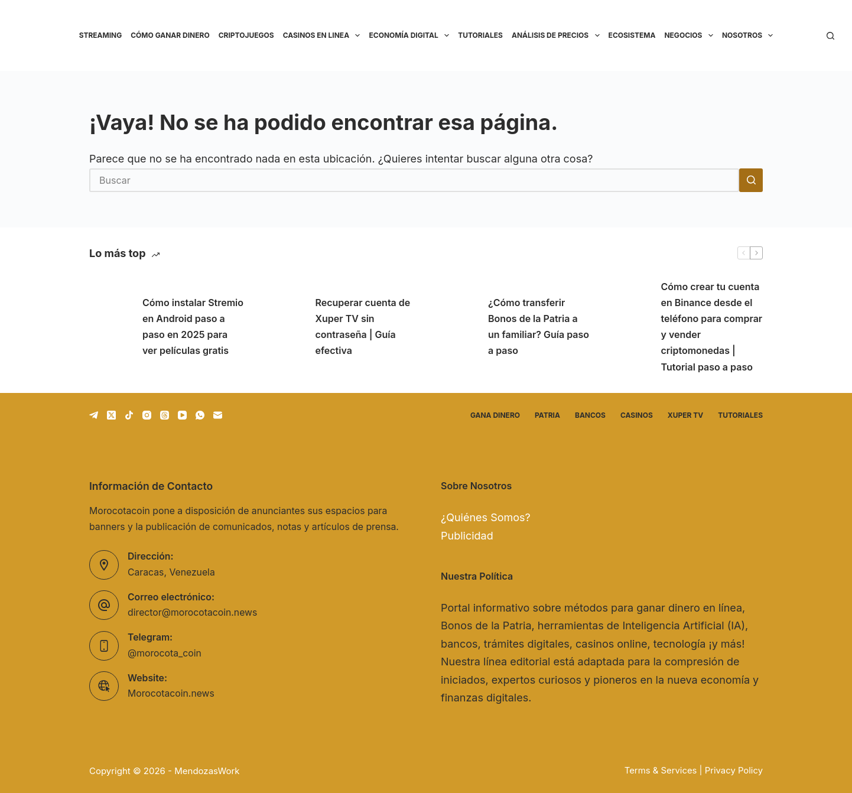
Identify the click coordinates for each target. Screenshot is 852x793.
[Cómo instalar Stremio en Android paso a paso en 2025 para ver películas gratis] (110, 326)
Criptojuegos (246, 35)
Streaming (100, 35)
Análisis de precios (558, 35)
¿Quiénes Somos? (486, 517)
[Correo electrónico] (217, 415)
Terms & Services (661, 770)
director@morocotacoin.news (192, 612)
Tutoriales (480, 35)
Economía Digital (411, 35)
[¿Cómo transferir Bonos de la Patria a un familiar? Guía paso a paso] (455, 326)
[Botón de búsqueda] (751, 180)
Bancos (590, 415)
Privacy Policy (734, 770)
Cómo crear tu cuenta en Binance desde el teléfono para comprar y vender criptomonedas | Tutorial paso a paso (712, 327)
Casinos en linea (324, 35)
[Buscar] (830, 36)
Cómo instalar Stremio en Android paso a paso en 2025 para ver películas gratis (192, 327)
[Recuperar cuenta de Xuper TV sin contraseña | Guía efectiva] (283, 326)
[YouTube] (182, 415)
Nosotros (750, 35)
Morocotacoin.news (171, 693)
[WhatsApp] (200, 415)
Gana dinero (495, 415)
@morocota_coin (164, 653)
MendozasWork (206, 770)
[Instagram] (146, 415)
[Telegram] (93, 415)
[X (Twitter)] (111, 415)
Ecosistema (632, 35)
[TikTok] (129, 415)
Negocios (690, 35)
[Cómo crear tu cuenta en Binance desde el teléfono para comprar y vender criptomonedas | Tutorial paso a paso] (628, 326)
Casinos (636, 415)
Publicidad (467, 535)
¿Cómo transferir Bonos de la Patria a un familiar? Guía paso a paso (538, 327)
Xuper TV (685, 415)
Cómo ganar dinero (170, 35)
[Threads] (164, 415)
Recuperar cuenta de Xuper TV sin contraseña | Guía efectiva (363, 327)
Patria (547, 415)
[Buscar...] (414, 180)
